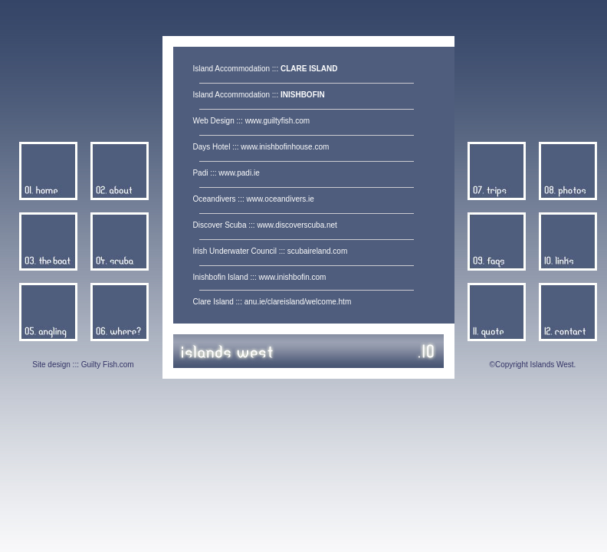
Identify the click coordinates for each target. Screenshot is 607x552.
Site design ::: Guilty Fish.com (82, 364)
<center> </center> (313, 185)
